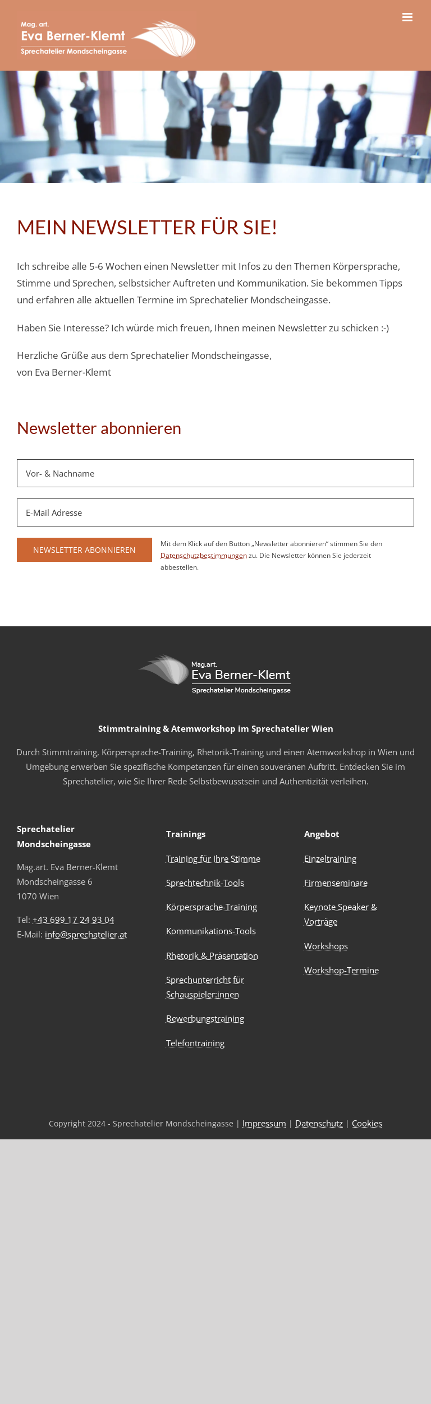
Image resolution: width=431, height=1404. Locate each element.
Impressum (264, 1123)
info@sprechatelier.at (86, 934)
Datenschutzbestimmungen (204, 555)
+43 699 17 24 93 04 (73, 919)
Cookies (367, 1123)
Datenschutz (319, 1123)
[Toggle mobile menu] (408, 17)
